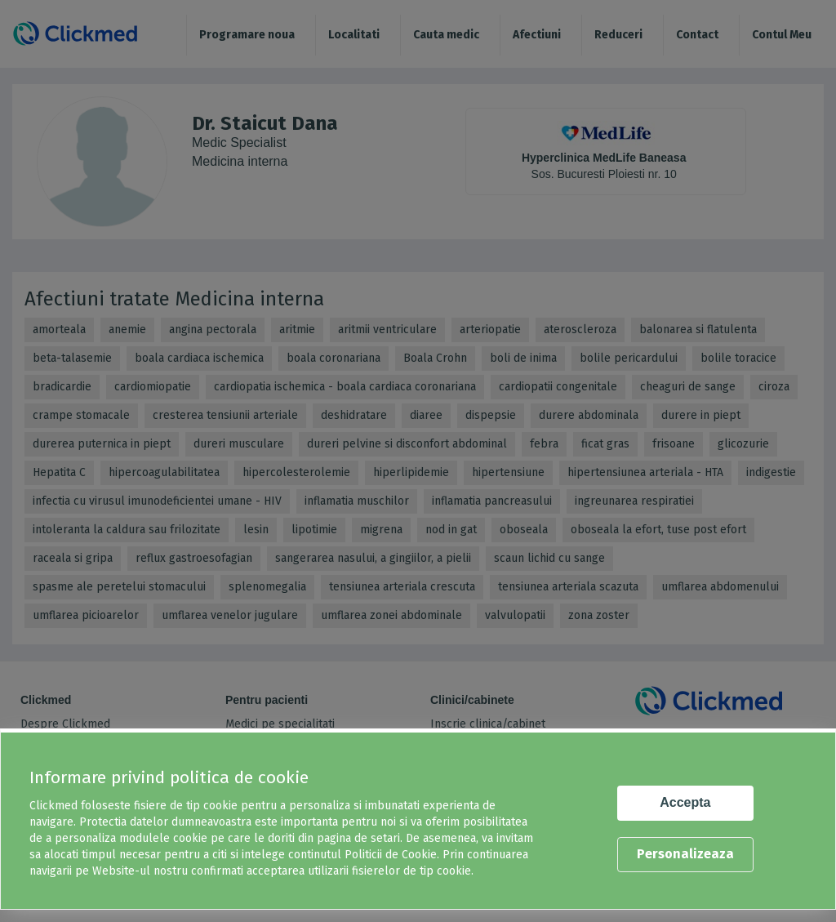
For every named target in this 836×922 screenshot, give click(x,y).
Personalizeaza (685, 854)
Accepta (685, 802)
